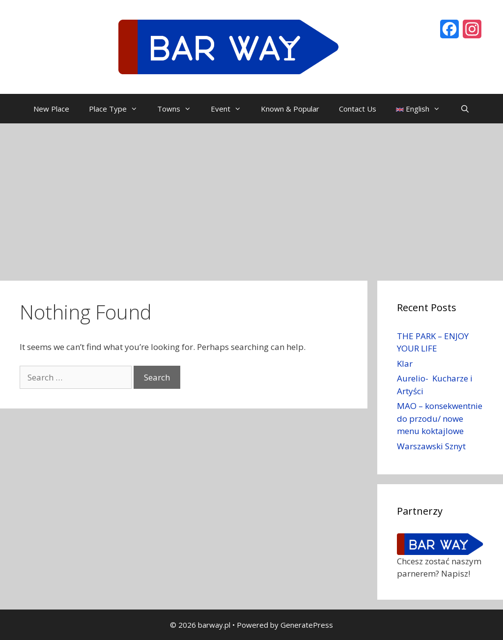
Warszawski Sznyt (431, 446)
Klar (405, 363)
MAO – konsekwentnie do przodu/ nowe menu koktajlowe (439, 418)
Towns (179, 108)
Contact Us (357, 109)
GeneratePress (306, 625)
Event (231, 108)
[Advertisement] (251, 197)
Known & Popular (290, 109)
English (423, 108)
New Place (51, 109)
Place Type (118, 108)
